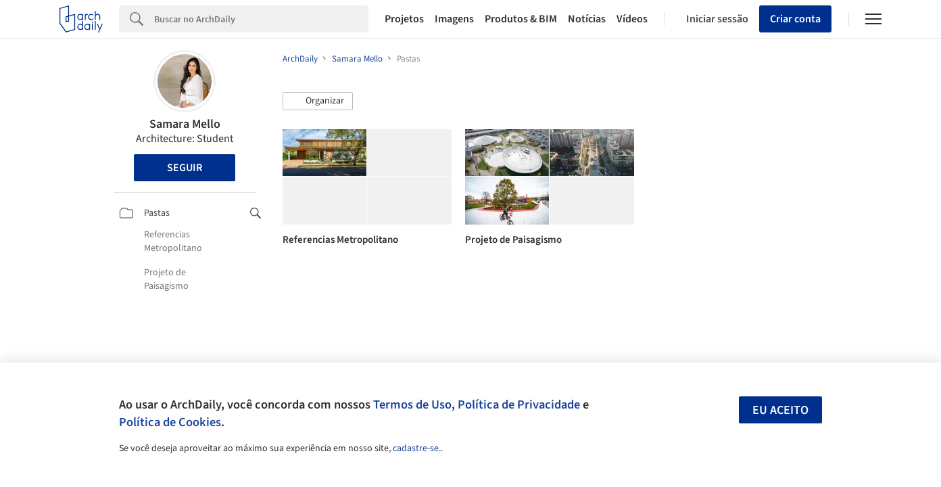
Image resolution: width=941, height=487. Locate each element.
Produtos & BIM (521, 19)
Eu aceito (780, 410)
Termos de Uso (412, 404)
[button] (318, 101)
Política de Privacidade (519, 404)
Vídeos (632, 19)
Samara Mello (184, 124)
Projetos (404, 19)
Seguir (184, 167)
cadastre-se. (417, 448)
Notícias (587, 19)
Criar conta (795, 18)
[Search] (261, 18)
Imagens (454, 19)
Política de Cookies (170, 422)
